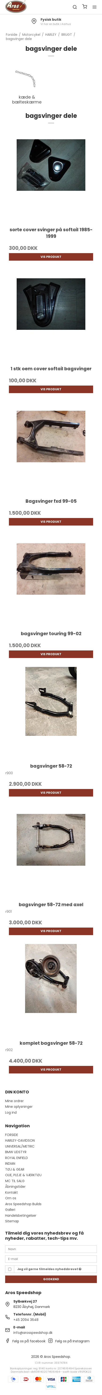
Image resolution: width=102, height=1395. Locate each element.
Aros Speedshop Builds (23, 1204)
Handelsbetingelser (20, 1215)
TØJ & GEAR (14, 1169)
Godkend (51, 1279)
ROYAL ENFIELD (16, 1158)
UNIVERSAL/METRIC (19, 1146)
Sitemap (12, 1221)
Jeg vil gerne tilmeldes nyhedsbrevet (49, 1269)
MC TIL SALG (15, 1181)
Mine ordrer (14, 1101)
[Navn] (51, 1249)
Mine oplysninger (19, 1106)
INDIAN (10, 1163)
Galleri (10, 1209)
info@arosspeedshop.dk (33, 1332)
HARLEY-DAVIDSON (20, 1140)
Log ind (11, 1112)
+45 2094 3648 (25, 1319)
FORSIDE (11, 1134)
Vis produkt (51, 257)
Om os (10, 1198)
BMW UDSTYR (15, 1152)
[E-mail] (51, 1258)
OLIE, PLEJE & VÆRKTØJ (23, 1175)
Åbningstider (15, 1186)
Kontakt (11, 1192)
